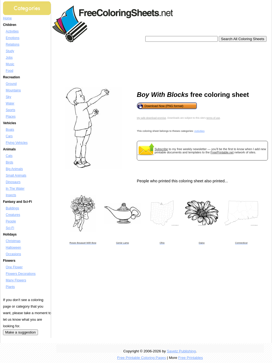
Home (7, 18)
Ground (11, 84)
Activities (12, 31)
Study (10, 51)
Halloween (13, 247)
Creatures (13, 215)
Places (11, 116)
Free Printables (190, 358)
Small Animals (16, 175)
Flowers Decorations (21, 274)
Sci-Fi (10, 228)
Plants (10, 287)
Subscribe (161, 149)
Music (10, 64)
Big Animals (14, 169)
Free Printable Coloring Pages (141, 358)
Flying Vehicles (17, 143)
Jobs (9, 57)
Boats (10, 130)
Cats (9, 156)
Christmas (13, 241)
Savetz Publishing (181, 351)
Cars (9, 136)
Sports (10, 110)
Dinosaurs (13, 182)
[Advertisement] (78, 65)
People (11, 221)
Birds (9, 162)
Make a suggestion (20, 332)
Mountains (13, 90)
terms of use (213, 118)
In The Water (15, 189)
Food (9, 71)
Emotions (12, 38)
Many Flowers (16, 280)
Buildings (12, 208)
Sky (8, 97)
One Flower (14, 267)
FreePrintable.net (222, 152)
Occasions (13, 254)
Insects (11, 195)
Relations (12, 44)
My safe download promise (151, 118)
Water (10, 103)
